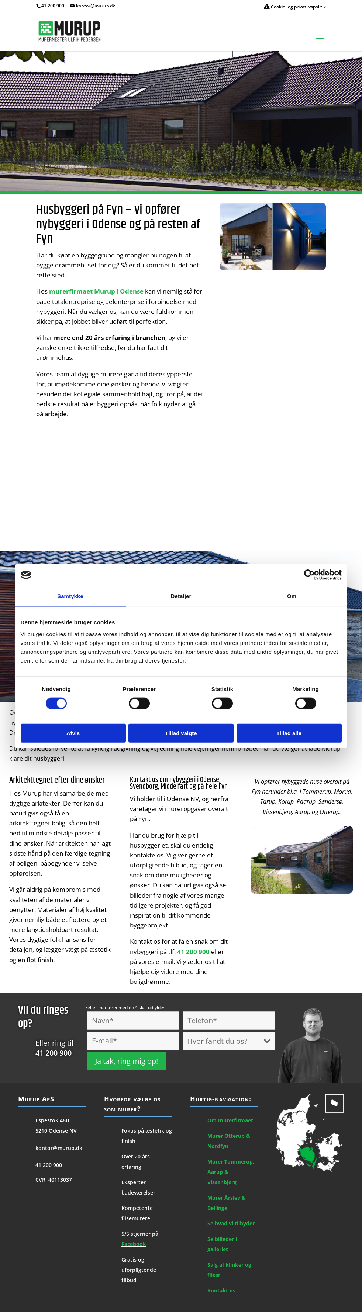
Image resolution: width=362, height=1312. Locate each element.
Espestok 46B (52, 1120)
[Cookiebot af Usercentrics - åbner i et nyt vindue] (309, 574)
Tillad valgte (181, 733)
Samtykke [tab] (70, 596)
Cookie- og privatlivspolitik (295, 7)
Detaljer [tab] (181, 596)
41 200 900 (52, 6)
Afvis (73, 733)
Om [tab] (291, 596)
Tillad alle (288, 733)
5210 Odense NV (56, 1130)
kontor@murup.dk (58, 1147)
